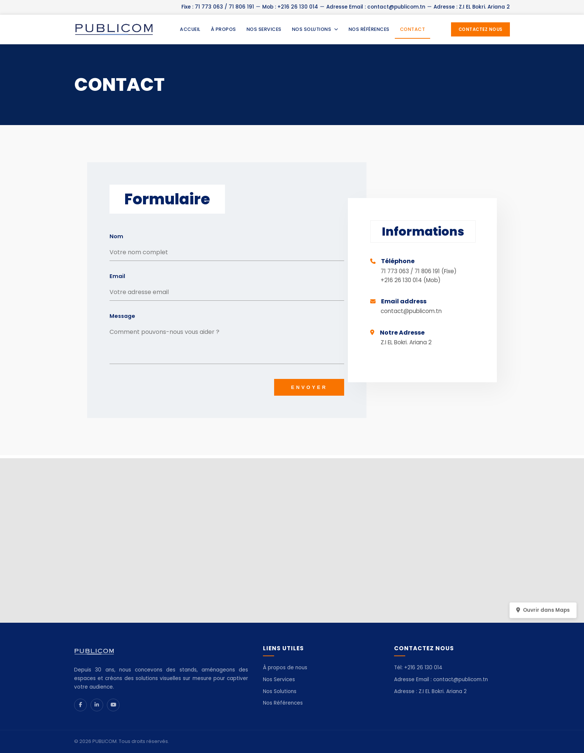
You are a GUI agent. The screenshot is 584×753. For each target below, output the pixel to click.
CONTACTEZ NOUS (480, 29)
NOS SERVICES (264, 29)
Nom (116, 236)
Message (122, 316)
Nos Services (279, 679)
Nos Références (283, 703)
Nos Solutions (279, 691)
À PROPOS (223, 29)
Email (117, 276)
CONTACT (412, 29)
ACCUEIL (190, 29)
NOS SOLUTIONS (315, 29)
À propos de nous (285, 667)
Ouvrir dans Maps (543, 613)
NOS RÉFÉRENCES (369, 29)
